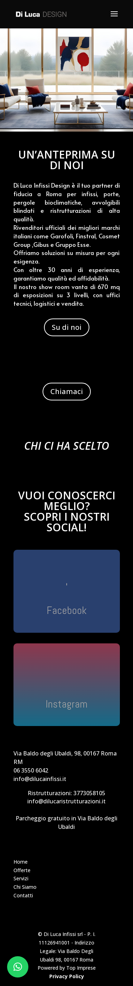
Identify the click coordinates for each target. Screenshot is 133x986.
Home (20, 861)
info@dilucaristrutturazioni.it (66, 801)
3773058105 (89, 793)
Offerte (22, 870)
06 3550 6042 (30, 770)
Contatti (23, 895)
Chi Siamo (25, 886)
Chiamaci (66, 391)
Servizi (20, 878)
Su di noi (67, 327)
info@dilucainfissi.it (39, 779)
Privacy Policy (66, 976)
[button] (17, 966)
